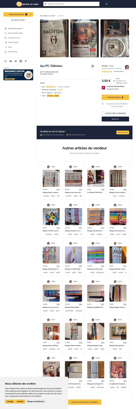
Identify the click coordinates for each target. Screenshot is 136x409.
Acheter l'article (115, 97)
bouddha (52, 349)
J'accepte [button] (10, 401)
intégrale (123, 387)
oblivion (50, 96)
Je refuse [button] (20, 401)
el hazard (71, 387)
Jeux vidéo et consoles (47, 16)
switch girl (59, 272)
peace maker (69, 311)
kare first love (101, 272)
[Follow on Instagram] (5, 61)
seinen (59, 196)
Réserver (115, 119)
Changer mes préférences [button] (35, 401)
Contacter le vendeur (115, 113)
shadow (103, 349)
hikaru (59, 349)
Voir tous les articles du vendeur (84, 402)
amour (76, 234)
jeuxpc (57, 96)
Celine (111, 66)
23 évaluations (119, 71)
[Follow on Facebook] (10, 61)
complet (46, 196)
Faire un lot (123, 132)
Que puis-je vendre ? (18, 20)
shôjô (53, 196)
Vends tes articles (18, 14)
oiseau (112, 387)
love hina (68, 196)
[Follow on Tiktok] (25, 61)
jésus (45, 349)
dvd (120, 349)
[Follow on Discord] (21, 61)
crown (115, 196)
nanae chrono (80, 311)
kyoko (80, 272)
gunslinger (100, 387)
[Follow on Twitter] (15, 61)
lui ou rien (59, 311)
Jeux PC (61, 16)
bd (118, 387)
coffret (56, 234)
